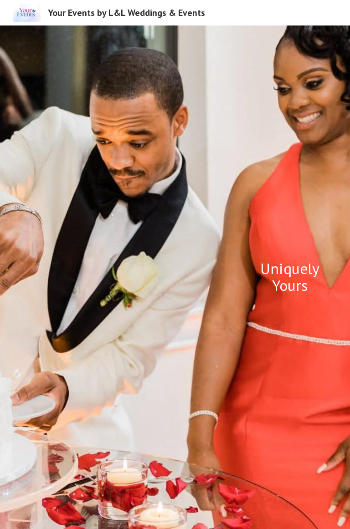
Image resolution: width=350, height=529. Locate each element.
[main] (289, 277)
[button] (175, 513)
